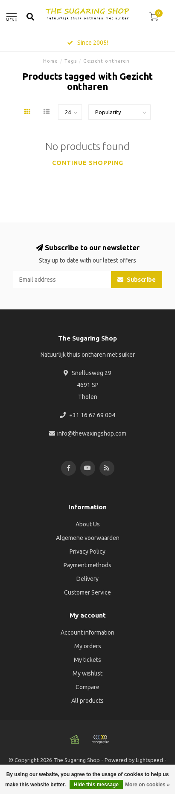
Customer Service (87, 592)
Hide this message (96, 785)
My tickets (87, 659)
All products (87, 700)
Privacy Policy (87, 551)
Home (50, 61)
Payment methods (87, 565)
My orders (87, 646)
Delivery (87, 578)
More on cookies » (147, 785)
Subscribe (136, 279)
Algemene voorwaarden (88, 537)
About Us (88, 524)
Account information (87, 632)
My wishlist (87, 673)
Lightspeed (149, 760)
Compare (87, 687)
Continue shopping (87, 162)
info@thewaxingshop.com (91, 433)
